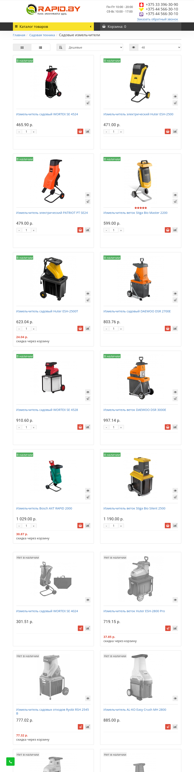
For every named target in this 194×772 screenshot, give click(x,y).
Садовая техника (42, 35)
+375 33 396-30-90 (162, 4)
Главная (19, 35)
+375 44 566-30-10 (162, 9)
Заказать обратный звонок (157, 19)
